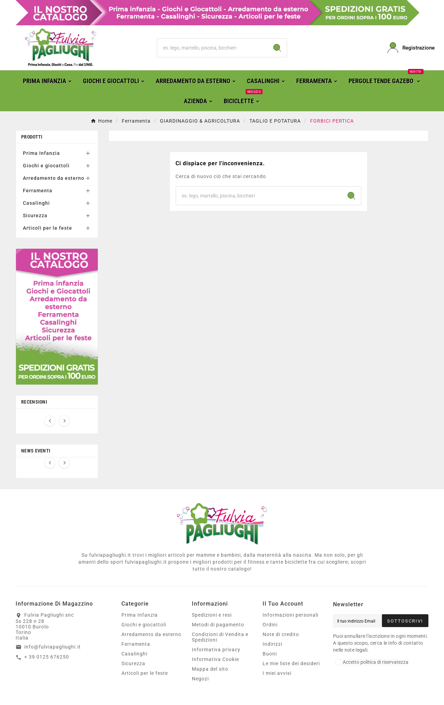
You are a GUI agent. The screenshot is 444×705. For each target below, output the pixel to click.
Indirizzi (272, 644)
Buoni (270, 653)
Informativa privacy (216, 649)
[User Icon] (407, 47)
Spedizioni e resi (212, 615)
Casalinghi (36, 203)
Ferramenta (37, 190)
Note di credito (281, 634)
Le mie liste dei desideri (291, 663)
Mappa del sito (210, 669)
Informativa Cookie (215, 659)
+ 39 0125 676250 (46, 657)
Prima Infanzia (41, 153)
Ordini (270, 624)
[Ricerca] (212, 48)
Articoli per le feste (47, 228)
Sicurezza (35, 215)
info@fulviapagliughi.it (52, 647)
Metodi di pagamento (218, 624)
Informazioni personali (290, 615)
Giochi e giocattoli (46, 165)
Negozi (200, 678)
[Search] (277, 48)
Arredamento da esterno (53, 178)
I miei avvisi (277, 673)
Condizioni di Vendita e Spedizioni (220, 637)
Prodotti (31, 137)
